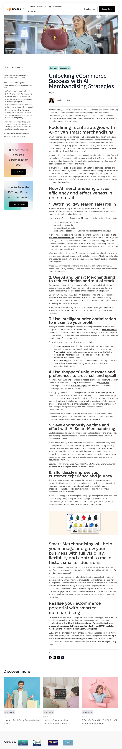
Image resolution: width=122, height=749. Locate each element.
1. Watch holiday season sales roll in (18, 91)
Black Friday (65, 208)
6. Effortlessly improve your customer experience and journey (19, 116)
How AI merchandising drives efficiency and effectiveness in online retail (18, 85)
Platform (31, 7)
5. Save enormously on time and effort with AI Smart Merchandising (18, 111)
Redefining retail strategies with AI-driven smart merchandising (17, 77)
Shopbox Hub (89, 9)
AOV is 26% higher (79, 386)
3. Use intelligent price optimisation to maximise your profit (18, 100)
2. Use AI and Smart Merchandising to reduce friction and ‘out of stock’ (18, 95)
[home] (16, 9)
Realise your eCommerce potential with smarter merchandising (17, 135)
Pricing (48, 7)
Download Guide (18, 204)
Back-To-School (92, 208)
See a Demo (18, 172)
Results (40, 7)
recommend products (104, 392)
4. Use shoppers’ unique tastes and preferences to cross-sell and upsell (19, 106)
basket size (104, 383)
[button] (59, 7)
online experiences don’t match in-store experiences (87, 168)
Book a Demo (107, 9)
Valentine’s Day (55, 211)
